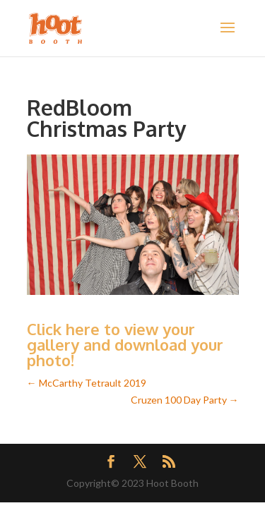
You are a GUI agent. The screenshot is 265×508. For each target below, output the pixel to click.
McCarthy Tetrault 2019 (86, 383)
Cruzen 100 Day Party (185, 400)
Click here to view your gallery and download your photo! (125, 344)
